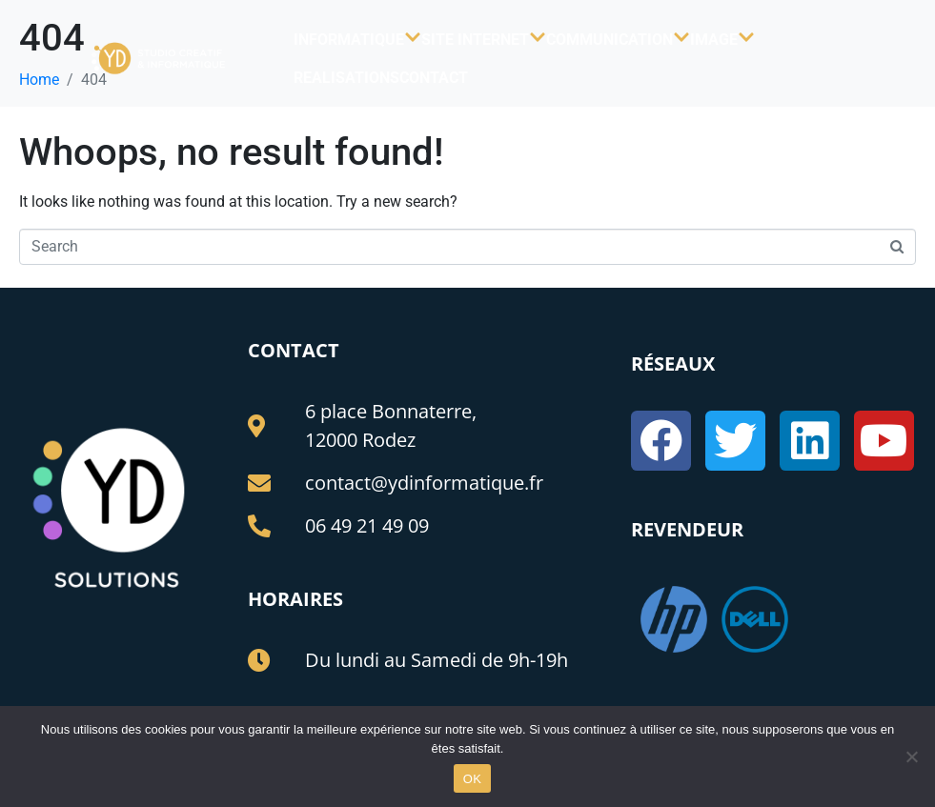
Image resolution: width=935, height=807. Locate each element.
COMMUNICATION (618, 39)
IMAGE (722, 39)
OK (472, 779)
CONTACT (433, 78)
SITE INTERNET (483, 39)
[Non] (911, 756)
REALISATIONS (346, 78)
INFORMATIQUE (357, 39)
